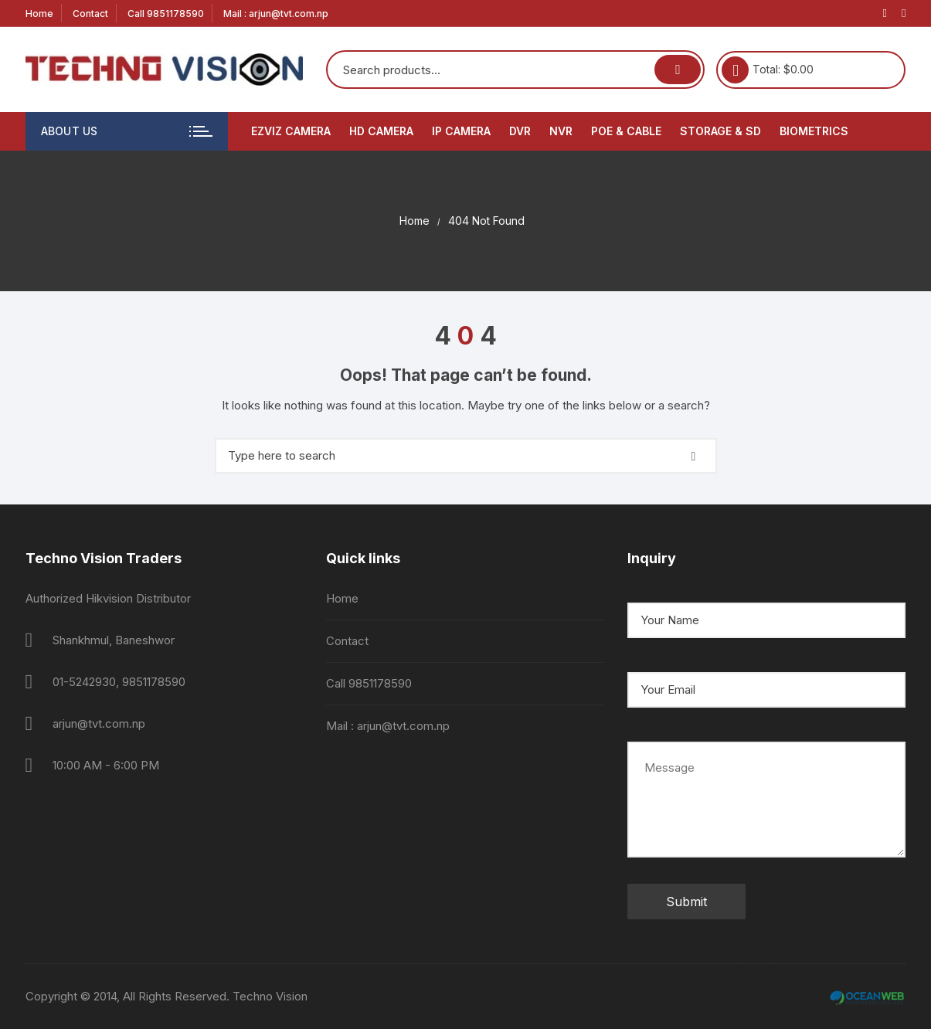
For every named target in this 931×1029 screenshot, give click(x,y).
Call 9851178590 (165, 13)
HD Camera (381, 131)
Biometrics (814, 131)
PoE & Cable (626, 131)
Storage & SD (720, 131)
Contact (90, 13)
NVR (561, 131)
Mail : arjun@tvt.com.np (275, 13)
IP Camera (461, 131)
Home (39, 13)
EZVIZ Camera (291, 131)
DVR (520, 131)
